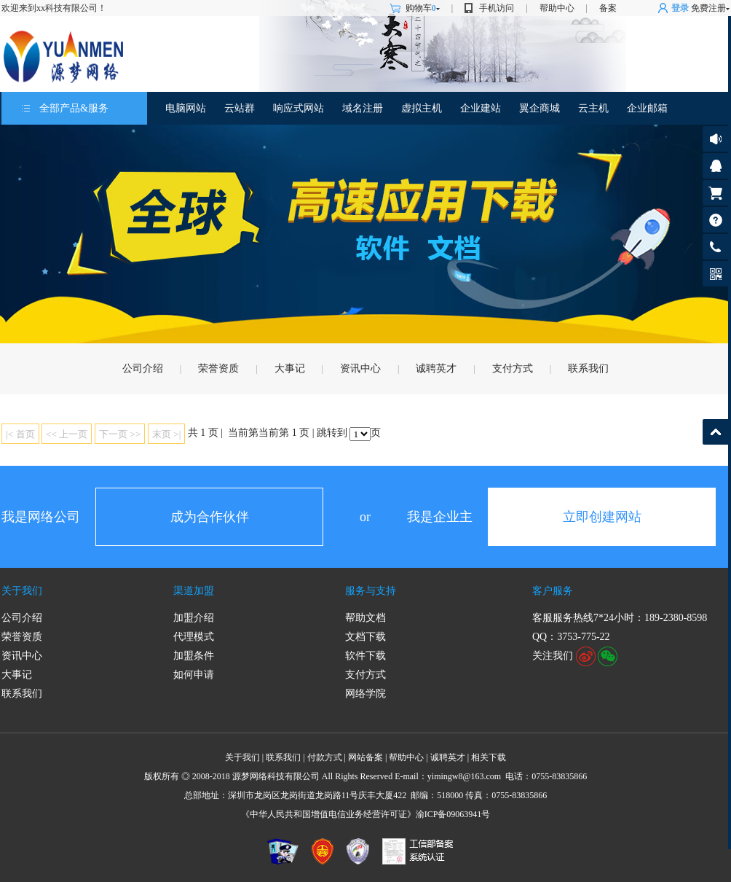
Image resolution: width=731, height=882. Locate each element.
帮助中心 (557, 8)
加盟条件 (193, 655)
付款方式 (324, 757)
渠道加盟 (193, 590)
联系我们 (588, 368)
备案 (608, 8)
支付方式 (512, 368)
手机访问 (496, 8)
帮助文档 (365, 617)
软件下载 (365, 655)
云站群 (239, 108)
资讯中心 (360, 368)
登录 (680, 8)
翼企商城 (539, 108)
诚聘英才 (436, 368)
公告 (715, 139)
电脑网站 (185, 108)
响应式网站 (298, 108)
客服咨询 (715, 166)
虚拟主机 (421, 108)
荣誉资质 (218, 368)
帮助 (715, 220)
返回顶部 (715, 432)
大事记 (289, 368)
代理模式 (193, 636)
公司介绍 (142, 368)
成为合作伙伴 (209, 517)
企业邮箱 (647, 108)
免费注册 (708, 8)
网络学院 (365, 693)
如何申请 (193, 674)
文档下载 (365, 636)
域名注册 (362, 108)
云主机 (593, 108)
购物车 (423, 8)
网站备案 (365, 757)
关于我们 (21, 590)
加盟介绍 (193, 617)
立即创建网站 (602, 517)
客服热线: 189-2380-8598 (713, 250)
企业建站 (480, 108)
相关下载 (488, 757)
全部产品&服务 (73, 108)
